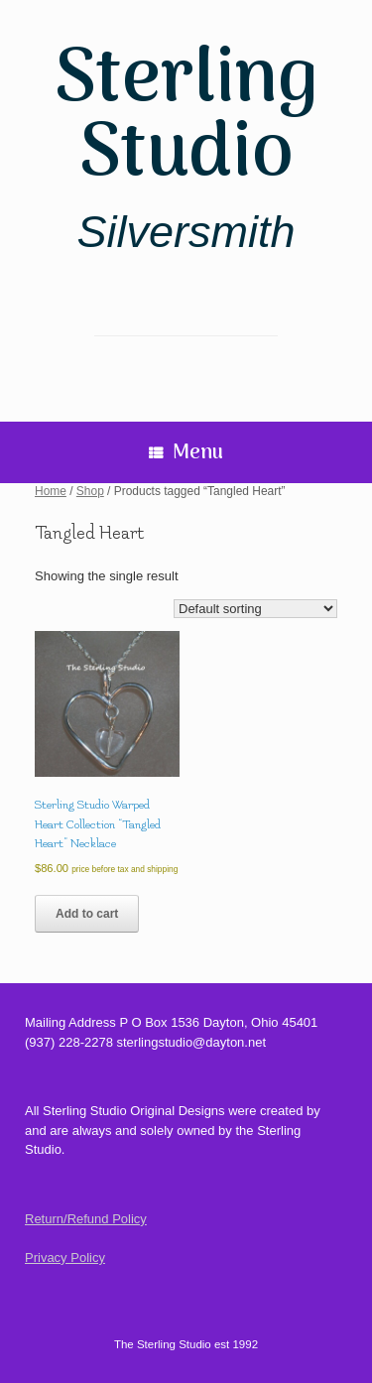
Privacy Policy (65, 1257)
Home (50, 491)
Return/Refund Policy (86, 1218)
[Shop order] (255, 608)
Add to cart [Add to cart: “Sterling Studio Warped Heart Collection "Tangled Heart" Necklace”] (87, 914)
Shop (90, 491)
